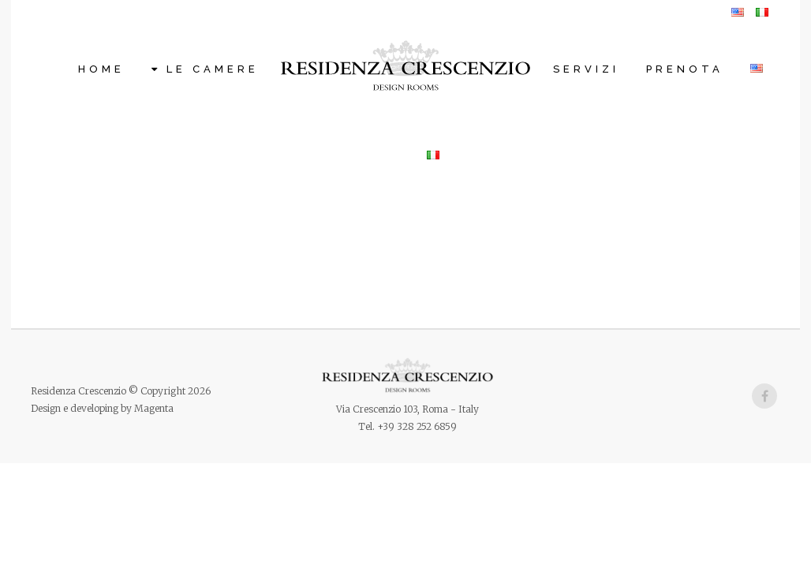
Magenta (154, 408)
